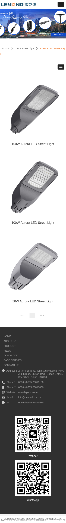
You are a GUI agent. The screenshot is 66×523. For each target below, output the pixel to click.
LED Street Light (25, 48)
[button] (61, 4)
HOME (5, 48)
